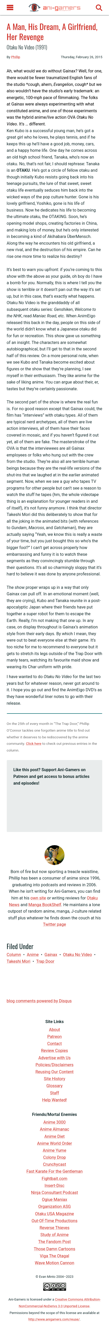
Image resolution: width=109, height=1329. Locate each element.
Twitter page (54, 924)
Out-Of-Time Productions (54, 1220)
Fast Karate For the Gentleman (54, 1171)
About (54, 1029)
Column (14, 954)
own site (38, 898)
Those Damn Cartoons (54, 1249)
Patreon (54, 1036)
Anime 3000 (54, 1122)
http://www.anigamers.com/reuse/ (54, 1319)
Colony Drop (54, 1157)
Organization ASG (54, 1206)
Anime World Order (54, 1143)
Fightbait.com (54, 1178)
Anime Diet (54, 1136)
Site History (54, 1078)
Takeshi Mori (18, 961)
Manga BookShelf (44, 904)
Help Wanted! (54, 1100)
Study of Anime (54, 1234)
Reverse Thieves (54, 1227)
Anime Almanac (54, 1129)
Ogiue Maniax (54, 1199)
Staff (54, 1093)
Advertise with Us (55, 1057)
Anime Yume (54, 1150)
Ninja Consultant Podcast (54, 1192)
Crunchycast (54, 1164)
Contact (54, 1043)
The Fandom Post (54, 1241)
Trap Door (45, 961)
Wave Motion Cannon (54, 1262)
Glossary (54, 1085)
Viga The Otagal (54, 1255)
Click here (33, 743)
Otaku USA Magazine (54, 1213)
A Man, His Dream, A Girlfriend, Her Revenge (52, 31)
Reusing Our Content (54, 1071)
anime (33, 954)
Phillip (15, 57)
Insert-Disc (54, 1185)
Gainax (50, 954)
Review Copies (54, 1050)
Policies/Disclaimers (54, 1064)
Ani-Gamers (17, 1299)
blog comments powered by (39, 1000)
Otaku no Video (77, 954)
